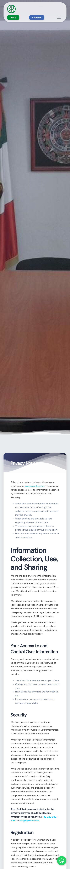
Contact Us (36, 17)
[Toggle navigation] (59, 17)
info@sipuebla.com (29, 820)
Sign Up (13, 17)
